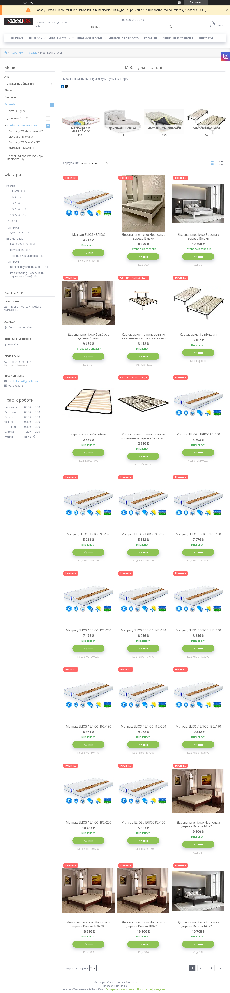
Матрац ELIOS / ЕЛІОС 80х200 (198, 434)
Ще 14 (13, 220)
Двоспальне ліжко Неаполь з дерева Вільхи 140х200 (198, 824)
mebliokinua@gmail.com (23, 381)
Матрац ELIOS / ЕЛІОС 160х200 (143, 726)
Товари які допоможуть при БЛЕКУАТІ (25, 157)
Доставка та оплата (124, 38)
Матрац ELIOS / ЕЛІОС (88, 235)
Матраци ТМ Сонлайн (22, 142)
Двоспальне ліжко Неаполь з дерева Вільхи (143, 236)
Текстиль (35, 38)
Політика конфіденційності (152, 989)
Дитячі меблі (15, 118)
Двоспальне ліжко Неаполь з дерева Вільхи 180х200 (143, 924)
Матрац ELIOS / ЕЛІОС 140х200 (198, 630)
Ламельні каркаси (20, 147)
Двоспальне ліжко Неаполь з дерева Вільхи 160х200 (88, 924)
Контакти (205, 38)
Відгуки (9, 90)
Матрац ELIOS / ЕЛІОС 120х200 (88, 630)
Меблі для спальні (90, 38)
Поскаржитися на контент (120, 989)
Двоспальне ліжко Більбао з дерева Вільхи (88, 336)
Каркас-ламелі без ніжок (88, 434)
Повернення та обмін (177, 38)
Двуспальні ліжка (19, 136)
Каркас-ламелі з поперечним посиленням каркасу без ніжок (143, 436)
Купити (88, 253)
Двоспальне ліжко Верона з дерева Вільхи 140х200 (198, 924)
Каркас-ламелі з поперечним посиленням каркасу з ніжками (143, 336)
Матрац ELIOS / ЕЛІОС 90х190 (88, 534)
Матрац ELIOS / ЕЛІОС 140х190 (143, 630)
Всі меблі (16, 38)
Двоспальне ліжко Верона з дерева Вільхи (198, 236)
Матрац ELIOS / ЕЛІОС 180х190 (198, 726)
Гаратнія (150, 38)
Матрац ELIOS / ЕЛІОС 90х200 (143, 534)
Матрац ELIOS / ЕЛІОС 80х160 (143, 822)
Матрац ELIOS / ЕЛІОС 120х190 (198, 534)
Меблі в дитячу (59, 38)
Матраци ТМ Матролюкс (23, 131)
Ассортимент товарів (23, 52)
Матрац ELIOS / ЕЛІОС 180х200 (88, 822)
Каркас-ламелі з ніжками (198, 334)
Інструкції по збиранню (19, 83)
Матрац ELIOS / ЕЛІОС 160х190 (88, 726)
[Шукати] (170, 27)
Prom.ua (133, 982)
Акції (7, 76)
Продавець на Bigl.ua (115, 986)
